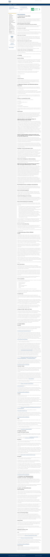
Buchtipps (10, 23)
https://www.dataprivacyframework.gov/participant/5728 (23, 544)
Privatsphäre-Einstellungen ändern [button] (12, 29)
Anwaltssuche (15, 4)
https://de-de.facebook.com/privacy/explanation (22, 339)
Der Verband (10, 4)
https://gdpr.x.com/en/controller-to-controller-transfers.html (27, 383)
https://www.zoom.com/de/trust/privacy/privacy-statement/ (31, 535)
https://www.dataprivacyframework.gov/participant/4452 (23, 364)
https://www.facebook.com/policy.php (31, 358)
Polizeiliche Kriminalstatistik (12, 22)
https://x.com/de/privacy (31, 378)
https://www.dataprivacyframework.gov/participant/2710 (23, 392)
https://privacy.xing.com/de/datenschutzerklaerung (26, 429)
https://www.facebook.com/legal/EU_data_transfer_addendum (27, 357)
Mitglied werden (10, 24)
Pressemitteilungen (11, 15)
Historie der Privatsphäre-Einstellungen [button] (11, 31)
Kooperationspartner (11, 21)
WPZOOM (41, 555)
